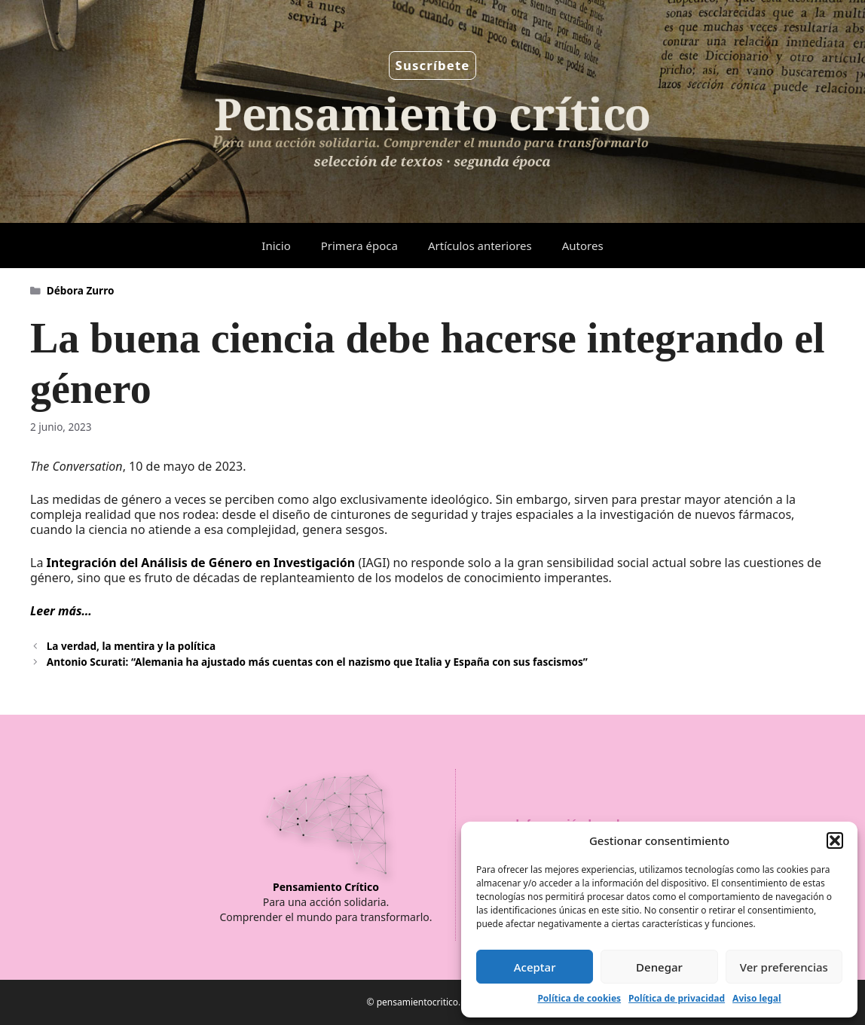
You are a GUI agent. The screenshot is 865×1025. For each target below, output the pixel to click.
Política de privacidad (676, 998)
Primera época (359, 245)
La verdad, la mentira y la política (131, 646)
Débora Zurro (81, 290)
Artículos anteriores (480, 245)
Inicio (275, 245)
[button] (834, 840)
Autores (583, 245)
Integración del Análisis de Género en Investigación (201, 562)
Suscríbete (433, 65)
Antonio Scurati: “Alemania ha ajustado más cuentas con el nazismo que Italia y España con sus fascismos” (317, 661)
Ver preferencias (784, 967)
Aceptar (535, 967)
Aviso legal (756, 998)
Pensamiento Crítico (326, 887)
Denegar (659, 967)
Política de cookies (579, 998)
